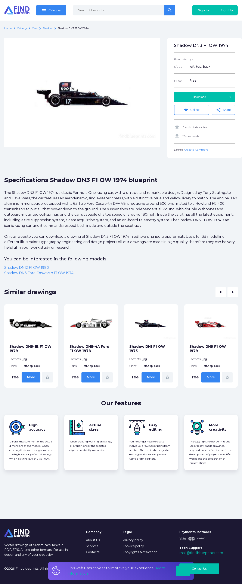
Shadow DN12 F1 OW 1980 (26, 268)
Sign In (203, 10)
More (31, 377)
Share (223, 109)
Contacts (92, 552)
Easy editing (155, 427)
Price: (178, 80)
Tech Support (190, 548)
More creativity (218, 427)
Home (8, 28)
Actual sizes (95, 427)
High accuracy (37, 427)
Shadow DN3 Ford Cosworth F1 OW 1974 (38, 273)
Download (214, 97)
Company (93, 532)
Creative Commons (196, 149)
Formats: (180, 59)
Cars (34, 28)
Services (92, 546)
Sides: (178, 67)
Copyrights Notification (140, 552)
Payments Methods (195, 532)
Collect (191, 109)
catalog (22, 28)
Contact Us (199, 568)
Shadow (48, 28)
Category (51, 10)
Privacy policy (133, 540)
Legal (127, 532)
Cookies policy (133, 546)
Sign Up (227, 10)
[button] (220, 292)
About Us (93, 540)
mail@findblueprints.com (201, 553)
